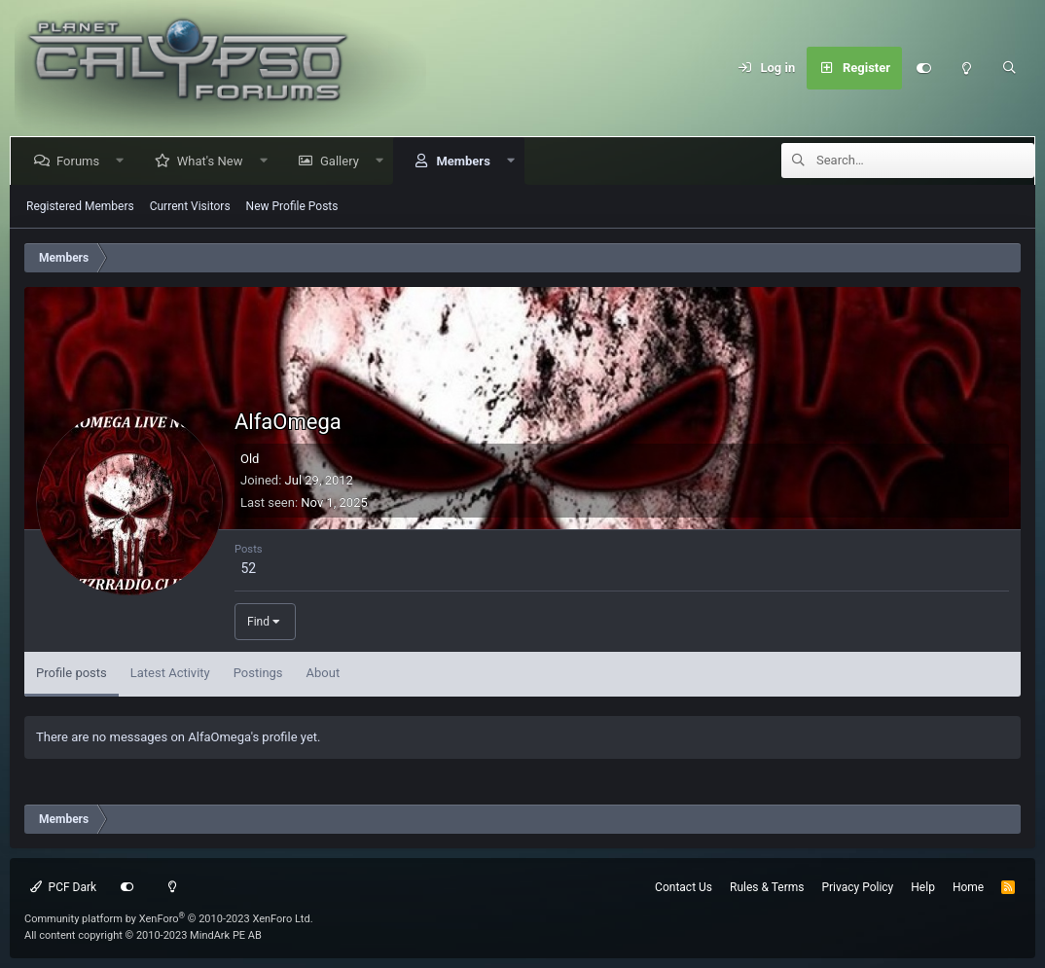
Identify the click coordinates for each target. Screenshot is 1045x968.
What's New (214, 161)
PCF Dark (63, 887)
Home (968, 887)
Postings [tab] (258, 672)
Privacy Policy (857, 887)
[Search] (1009, 68)
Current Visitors (190, 206)
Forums (81, 161)
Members (466, 161)
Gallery (343, 161)
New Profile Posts (292, 206)
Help (923, 887)
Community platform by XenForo (168, 919)
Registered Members (80, 206)
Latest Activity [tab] (170, 672)
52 (248, 568)
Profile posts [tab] (71, 672)
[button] (124, 161)
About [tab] (323, 672)
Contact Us (683, 887)
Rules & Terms (767, 887)
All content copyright (143, 935)
